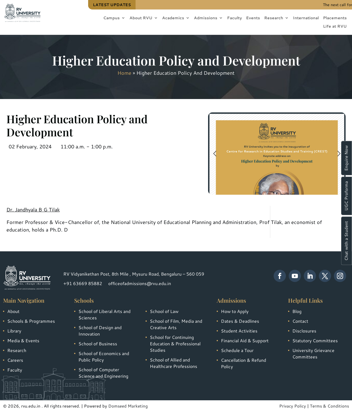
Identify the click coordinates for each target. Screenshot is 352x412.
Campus (111, 18)
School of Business (97, 343)
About (13, 311)
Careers (15, 360)
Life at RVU (335, 26)
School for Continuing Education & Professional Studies (175, 343)
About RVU (140, 18)
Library (14, 330)
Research (273, 18)
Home (124, 72)
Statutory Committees (315, 340)
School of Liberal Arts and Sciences (104, 314)
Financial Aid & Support (245, 340)
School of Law (164, 311)
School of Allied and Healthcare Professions (173, 362)
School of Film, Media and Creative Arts (176, 324)
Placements (335, 18)
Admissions (205, 18)
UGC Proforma (346, 196)
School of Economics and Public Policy (103, 356)
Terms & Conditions (329, 406)
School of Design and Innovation (100, 330)
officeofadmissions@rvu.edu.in (139, 283)
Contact (300, 321)
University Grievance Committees (313, 353)
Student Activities (239, 330)
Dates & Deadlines (240, 321)
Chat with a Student (346, 241)
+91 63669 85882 (82, 283)
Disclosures (304, 330)
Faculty (234, 18)
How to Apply (235, 311)
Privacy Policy (292, 406)
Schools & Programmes (31, 321)
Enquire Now (346, 158)
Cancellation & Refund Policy (243, 363)
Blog (297, 311)
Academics (173, 18)
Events (253, 18)
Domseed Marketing (128, 406)
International (306, 18)
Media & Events (23, 340)
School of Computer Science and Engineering (103, 372)
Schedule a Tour (237, 350)
